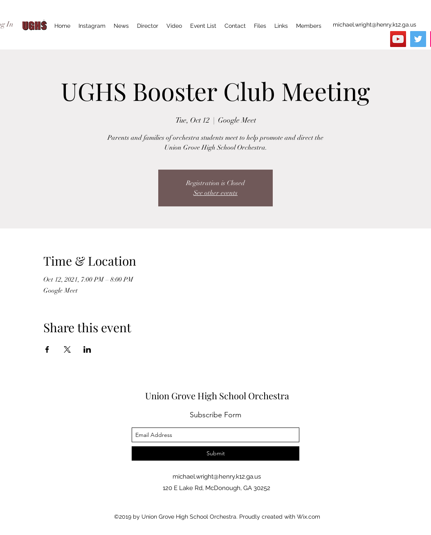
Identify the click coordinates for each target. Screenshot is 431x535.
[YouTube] (398, 39)
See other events (215, 193)
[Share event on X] (67, 349)
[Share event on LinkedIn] (87, 349)
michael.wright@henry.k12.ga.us (374, 24)
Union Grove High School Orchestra (217, 395)
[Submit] (215, 453)
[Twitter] (418, 39)
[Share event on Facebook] (47, 349)
